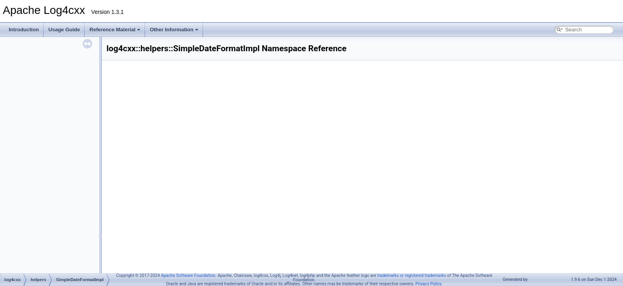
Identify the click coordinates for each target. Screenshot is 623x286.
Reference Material (114, 30)
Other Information (174, 30)
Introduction (24, 30)
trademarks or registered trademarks (411, 275)
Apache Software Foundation (188, 275)
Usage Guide (64, 30)
